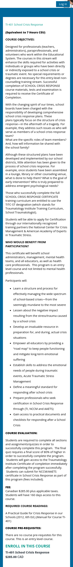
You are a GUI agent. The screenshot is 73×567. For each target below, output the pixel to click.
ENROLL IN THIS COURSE (27, 546)
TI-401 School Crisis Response (24, 24)
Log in (63, 4)
